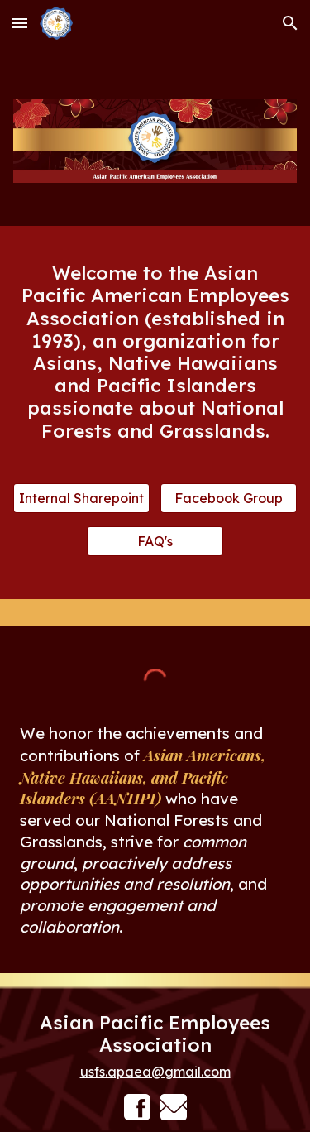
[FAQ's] (155, 541)
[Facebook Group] (228, 498)
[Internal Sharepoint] (81, 498)
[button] (20, 23)
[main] (155, 351)
